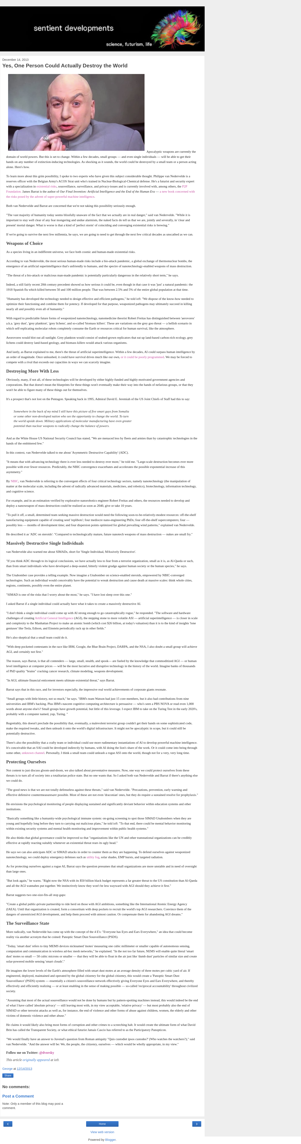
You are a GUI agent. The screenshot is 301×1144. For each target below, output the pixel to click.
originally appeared (36, 1060)
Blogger (110, 1139)
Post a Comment (18, 1096)
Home (102, 1123)
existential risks (46, 186)
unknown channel (33, 753)
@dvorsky (46, 1052)
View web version (102, 1132)
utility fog (93, 857)
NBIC (14, 481)
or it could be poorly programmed (142, 357)
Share (7, 1075)
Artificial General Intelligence (54, 618)
